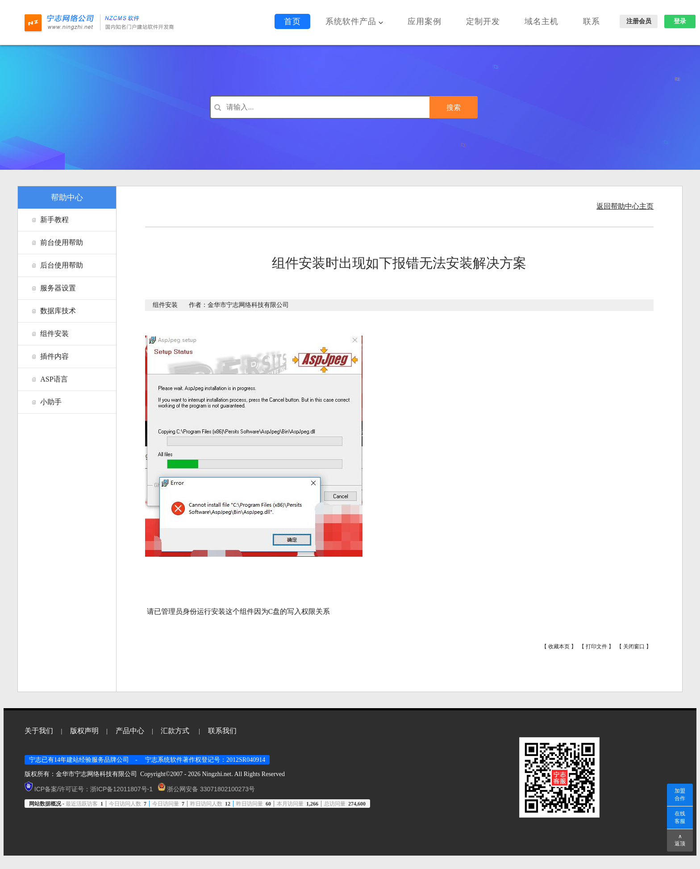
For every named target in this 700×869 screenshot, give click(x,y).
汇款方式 (175, 731)
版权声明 (84, 731)
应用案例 (425, 21)
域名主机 (541, 21)
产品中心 (130, 731)
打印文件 (596, 646)
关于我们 (39, 731)
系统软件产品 (354, 21)
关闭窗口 (634, 646)
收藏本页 (559, 646)
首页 (292, 21)
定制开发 (483, 21)
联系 (591, 21)
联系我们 (222, 731)
